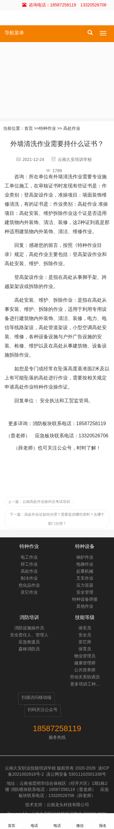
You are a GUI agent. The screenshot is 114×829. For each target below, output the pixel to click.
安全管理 (84, 592)
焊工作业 (29, 564)
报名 (102, 821)
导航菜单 (14, 32)
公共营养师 (84, 669)
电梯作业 (84, 564)
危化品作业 (29, 585)
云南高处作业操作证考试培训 (39, 502)
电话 (34, 821)
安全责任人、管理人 (29, 634)
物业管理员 (84, 655)
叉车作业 (84, 578)
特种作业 (47, 128)
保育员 (84, 648)
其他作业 (84, 606)
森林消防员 (29, 648)
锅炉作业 (84, 557)
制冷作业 (29, 578)
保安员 (84, 627)
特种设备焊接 (85, 599)
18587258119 (57, 728)
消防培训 (29, 617)
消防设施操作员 (29, 627)
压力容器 (84, 585)
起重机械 (84, 571)
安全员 (84, 634)
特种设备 (85, 546)
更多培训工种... (84, 683)
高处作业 (71, 128)
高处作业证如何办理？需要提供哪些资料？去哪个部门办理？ (57, 519)
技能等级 (85, 617)
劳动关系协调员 (85, 676)
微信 (80, 821)
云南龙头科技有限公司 (68, 804)
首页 (28, 128)
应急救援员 (29, 641)
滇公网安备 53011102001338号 (76, 774)
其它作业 (29, 592)
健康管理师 (84, 662)
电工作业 (29, 557)
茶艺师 (84, 641)
